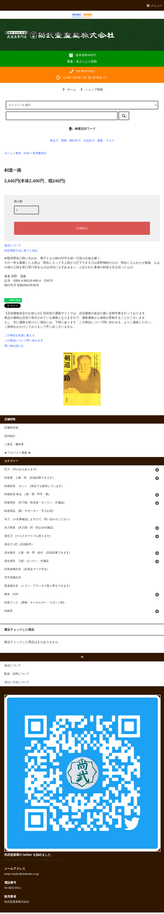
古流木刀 (89, 140)
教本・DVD (23, 153)
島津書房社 (40, 153)
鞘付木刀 (75, 140)
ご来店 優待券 (14, 444)
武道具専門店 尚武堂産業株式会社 (59, 33)
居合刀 (54, 140)
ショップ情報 (91, 89)
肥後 (64, 140)
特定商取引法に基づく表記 (21, 250)
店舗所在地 (11, 427)
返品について (12, 245)
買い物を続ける (14, 345)
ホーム (68, 89)
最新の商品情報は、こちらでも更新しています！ (34, 860)
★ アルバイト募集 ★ (17, 452)
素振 (100, 140)
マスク (110, 140)
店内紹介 (9, 436)
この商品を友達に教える (19, 335)
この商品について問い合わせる (23, 340)
